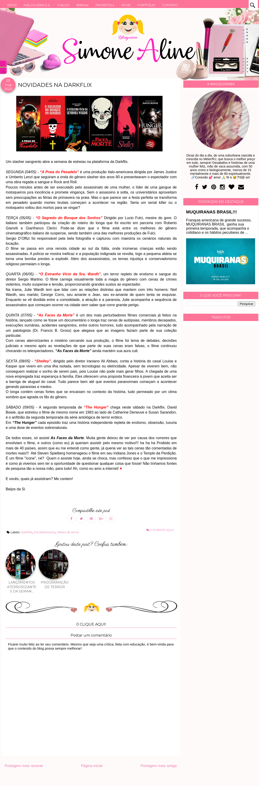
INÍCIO (12, 5)
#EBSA (82, 5)
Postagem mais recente (24, 766)
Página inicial (91, 766)
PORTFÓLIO (146, 5)
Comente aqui (160, 530)
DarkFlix (26, 532)
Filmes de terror (68, 532)
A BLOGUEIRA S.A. (37, 5)
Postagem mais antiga (159, 766)
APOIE (126, 5)
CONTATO (170, 5)
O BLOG (63, 5)
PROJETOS (105, 5)
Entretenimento (45, 532)
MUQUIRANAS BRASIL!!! (211, 212)
